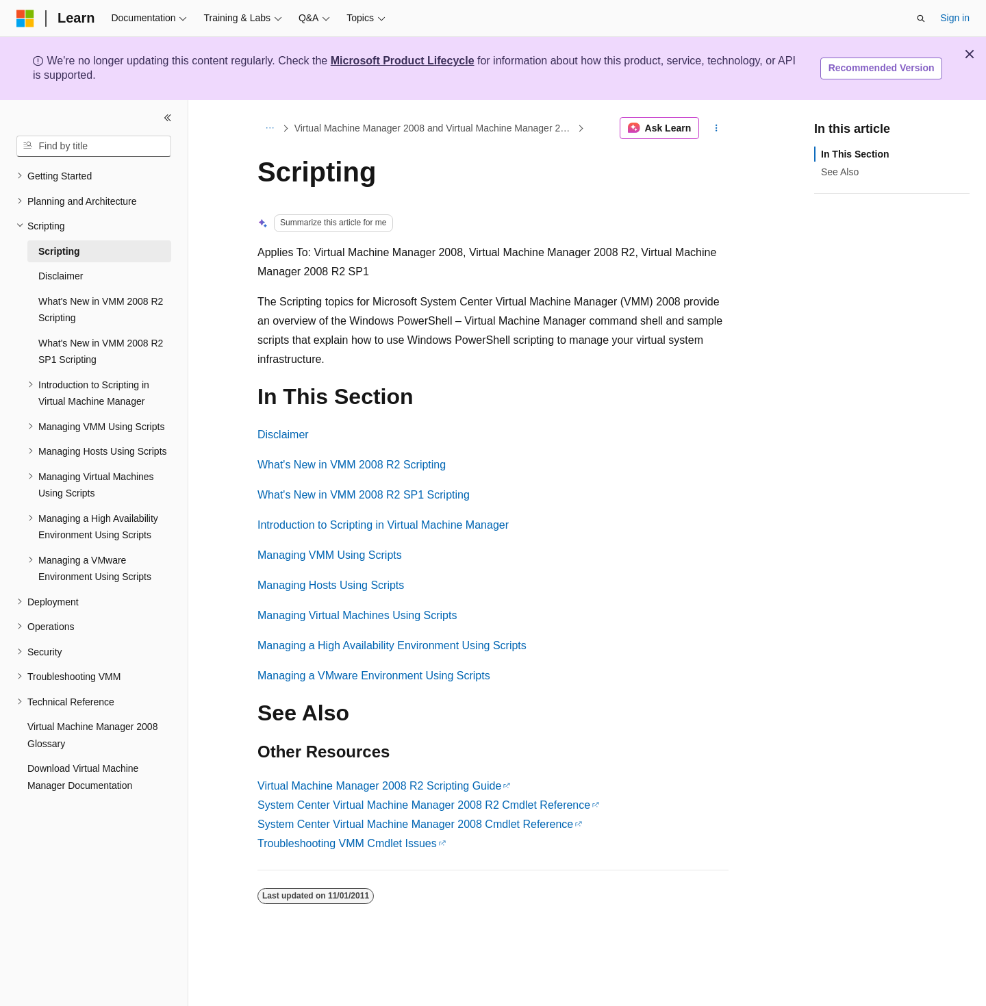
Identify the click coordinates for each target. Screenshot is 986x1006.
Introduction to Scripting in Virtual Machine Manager (383, 525)
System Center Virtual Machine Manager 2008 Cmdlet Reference (415, 824)
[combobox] (93, 147)
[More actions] (717, 128)
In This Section (855, 154)
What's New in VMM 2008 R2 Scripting (351, 464)
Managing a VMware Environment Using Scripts (373, 675)
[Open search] (921, 18)
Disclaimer (283, 434)
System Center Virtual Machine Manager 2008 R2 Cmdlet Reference (423, 805)
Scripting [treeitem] (59, 251)
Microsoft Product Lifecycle (403, 60)
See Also (840, 171)
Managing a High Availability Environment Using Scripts (392, 645)
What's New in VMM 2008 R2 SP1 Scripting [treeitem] (100, 352)
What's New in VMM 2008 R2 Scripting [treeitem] (100, 310)
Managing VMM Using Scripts (329, 555)
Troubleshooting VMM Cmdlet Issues (347, 843)
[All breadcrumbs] (269, 128)
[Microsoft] (25, 18)
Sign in (955, 17)
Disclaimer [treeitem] (60, 276)
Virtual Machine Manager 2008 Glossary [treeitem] (92, 735)
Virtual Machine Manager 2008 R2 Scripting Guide (379, 786)
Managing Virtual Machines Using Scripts (357, 615)
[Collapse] (167, 117)
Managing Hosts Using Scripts (330, 585)
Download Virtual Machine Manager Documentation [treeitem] (82, 777)
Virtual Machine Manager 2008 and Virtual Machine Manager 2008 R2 (434, 128)
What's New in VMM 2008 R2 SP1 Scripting (363, 495)
